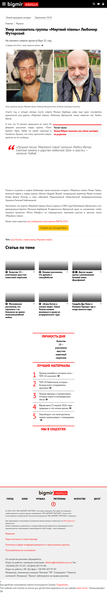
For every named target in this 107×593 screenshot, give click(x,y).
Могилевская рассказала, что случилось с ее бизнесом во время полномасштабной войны (15, 310)
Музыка (20, 23)
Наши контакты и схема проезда (21, 539)
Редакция (10, 533)
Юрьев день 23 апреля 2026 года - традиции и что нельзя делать (56, 407)
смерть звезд (29, 239)
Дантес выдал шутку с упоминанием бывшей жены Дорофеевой (83, 276)
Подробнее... (62, 584)
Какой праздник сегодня (18, 17)
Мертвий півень (44, 239)
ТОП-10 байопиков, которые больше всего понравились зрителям (53, 385)
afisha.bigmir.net (69, 521)
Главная (9, 23)
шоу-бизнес (16, 239)
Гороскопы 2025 (43, 17)
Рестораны (59, 498)
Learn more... (83, 588)
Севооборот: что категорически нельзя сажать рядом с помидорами (56, 417)
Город (10, 498)
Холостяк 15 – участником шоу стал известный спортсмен (16, 275)
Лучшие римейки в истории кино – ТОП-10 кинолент (56, 374)
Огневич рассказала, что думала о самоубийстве (50, 275)
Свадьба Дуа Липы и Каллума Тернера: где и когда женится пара (83, 306)
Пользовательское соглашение (20, 550)
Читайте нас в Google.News (53, 227)
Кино (25, 498)
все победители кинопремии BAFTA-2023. (47, 221)
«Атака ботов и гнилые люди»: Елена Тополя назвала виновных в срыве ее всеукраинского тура (49, 309)
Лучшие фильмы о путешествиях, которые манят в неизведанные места (55, 396)
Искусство (80, 498)
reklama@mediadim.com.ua (58, 562)
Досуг (97, 498)
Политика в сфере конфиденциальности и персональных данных (37, 544)
